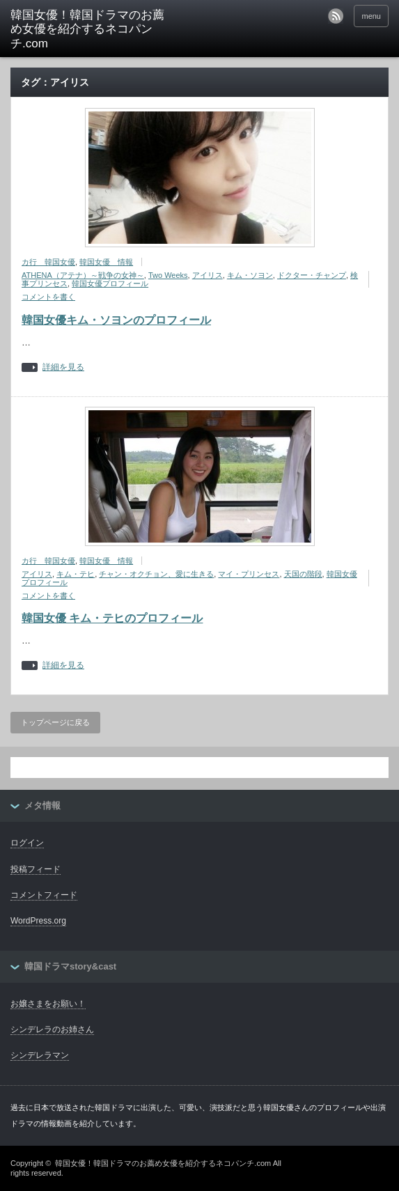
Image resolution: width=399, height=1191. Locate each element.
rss (335, 16)
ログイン (27, 843)
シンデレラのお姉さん (52, 1029)
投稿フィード (35, 869)
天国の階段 (303, 574)
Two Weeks (168, 275)
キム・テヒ (75, 574)
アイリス (207, 275)
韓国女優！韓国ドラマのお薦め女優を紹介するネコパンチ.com (87, 29)
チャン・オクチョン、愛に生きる (156, 574)
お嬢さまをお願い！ (48, 1004)
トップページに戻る (55, 722)
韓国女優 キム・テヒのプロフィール (112, 618)
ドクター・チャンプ (311, 275)
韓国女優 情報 (106, 262)
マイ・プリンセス (248, 574)
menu (371, 16)
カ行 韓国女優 (48, 262)
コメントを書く (48, 297)
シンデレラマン (39, 1055)
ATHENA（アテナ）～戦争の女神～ (83, 275)
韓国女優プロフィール (110, 283)
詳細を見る (63, 367)
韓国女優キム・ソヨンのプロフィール (116, 320)
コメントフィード (43, 895)
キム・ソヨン (250, 275)
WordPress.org (38, 921)
